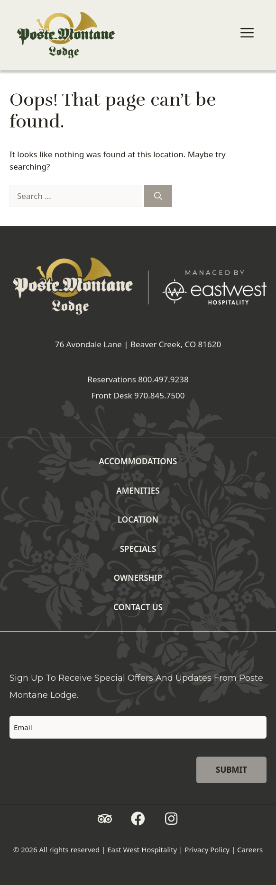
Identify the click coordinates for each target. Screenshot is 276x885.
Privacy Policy (207, 849)
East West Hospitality (142, 849)
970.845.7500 (159, 395)
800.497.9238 (163, 379)
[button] (105, 818)
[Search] (158, 196)
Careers (250, 849)
